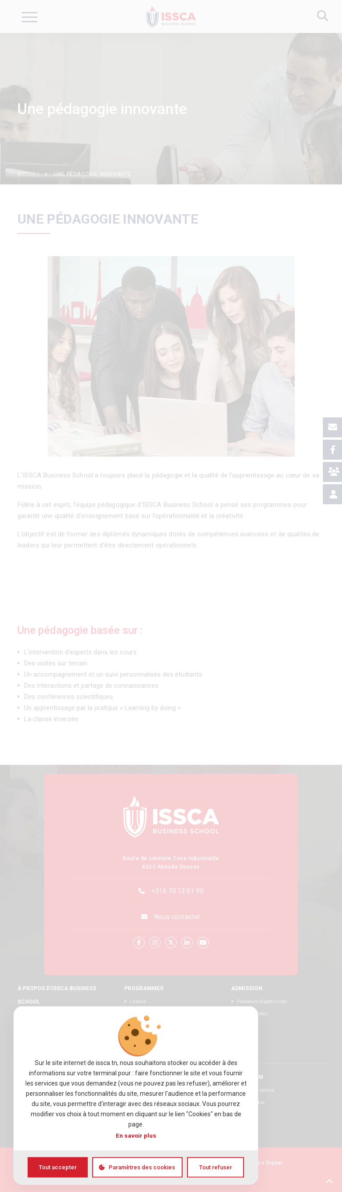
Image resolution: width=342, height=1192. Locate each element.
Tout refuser (215, 1166)
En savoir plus (136, 1135)
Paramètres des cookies (142, 1166)
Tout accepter (58, 1166)
